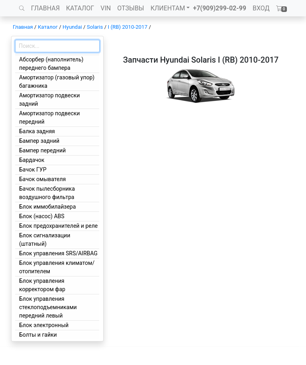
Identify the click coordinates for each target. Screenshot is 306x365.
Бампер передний (42, 150)
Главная (23, 27)
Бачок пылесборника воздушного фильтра (47, 192)
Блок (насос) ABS (42, 216)
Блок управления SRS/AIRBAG (58, 253)
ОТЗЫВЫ (130, 8)
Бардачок (31, 160)
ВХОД (261, 8)
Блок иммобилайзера (47, 206)
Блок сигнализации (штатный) (44, 239)
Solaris (95, 27)
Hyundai (72, 27)
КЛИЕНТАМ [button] (168, 8)
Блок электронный (44, 325)
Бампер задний (39, 141)
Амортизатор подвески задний (49, 99)
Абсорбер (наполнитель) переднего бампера (51, 63)
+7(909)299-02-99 (219, 8)
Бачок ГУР (33, 169)
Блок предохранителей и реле (58, 226)
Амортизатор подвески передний (49, 117)
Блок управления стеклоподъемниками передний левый (48, 307)
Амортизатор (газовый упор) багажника (56, 81)
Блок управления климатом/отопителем (56, 267)
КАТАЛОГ (80, 8)
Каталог (48, 27)
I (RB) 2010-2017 (128, 27)
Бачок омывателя (42, 179)
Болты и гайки (38, 334)
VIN (105, 8)
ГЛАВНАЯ (45, 8)
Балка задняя (37, 131)
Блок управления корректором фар (42, 285)
